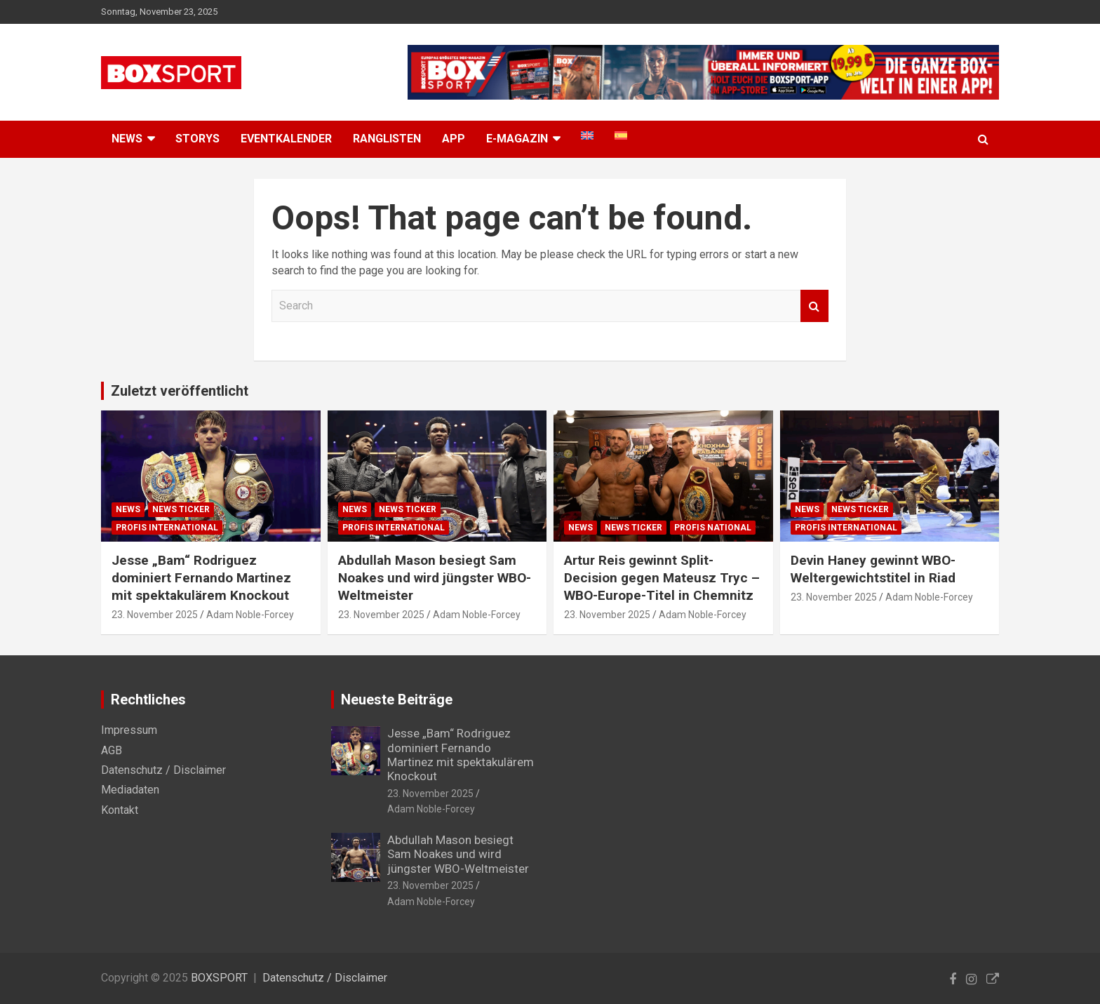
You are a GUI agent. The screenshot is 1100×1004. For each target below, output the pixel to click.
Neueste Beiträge (396, 699)
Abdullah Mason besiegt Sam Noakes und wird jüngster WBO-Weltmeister (434, 577)
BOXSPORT (219, 977)
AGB (111, 750)
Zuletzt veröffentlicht (179, 390)
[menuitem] (587, 135)
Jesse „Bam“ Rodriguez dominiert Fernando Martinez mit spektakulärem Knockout (201, 577)
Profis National (712, 528)
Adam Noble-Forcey (250, 614)
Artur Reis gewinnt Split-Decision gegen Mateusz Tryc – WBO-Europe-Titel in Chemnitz (662, 577)
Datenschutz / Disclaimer (163, 770)
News (128, 509)
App (453, 138)
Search (814, 306)
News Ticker (181, 509)
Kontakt (119, 810)
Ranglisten (387, 138)
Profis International (167, 528)
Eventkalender (286, 138)
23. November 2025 (155, 614)
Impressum (129, 730)
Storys (197, 138)
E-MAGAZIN (517, 138)
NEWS (127, 138)
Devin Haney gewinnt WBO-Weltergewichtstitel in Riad (873, 569)
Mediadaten (130, 789)
